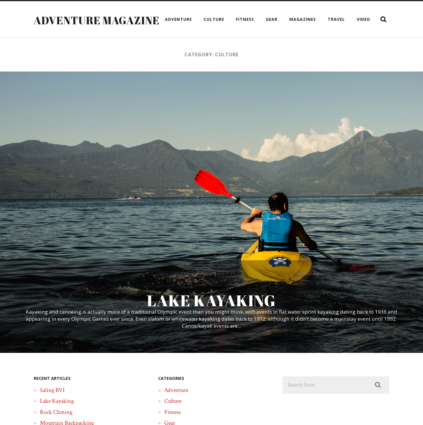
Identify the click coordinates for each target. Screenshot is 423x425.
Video (363, 19)
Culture (214, 19)
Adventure (178, 19)
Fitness (245, 19)
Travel (336, 19)
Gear (272, 19)
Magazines (302, 19)
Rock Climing (56, 412)
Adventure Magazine (97, 20)
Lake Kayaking (57, 401)
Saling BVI (52, 390)
